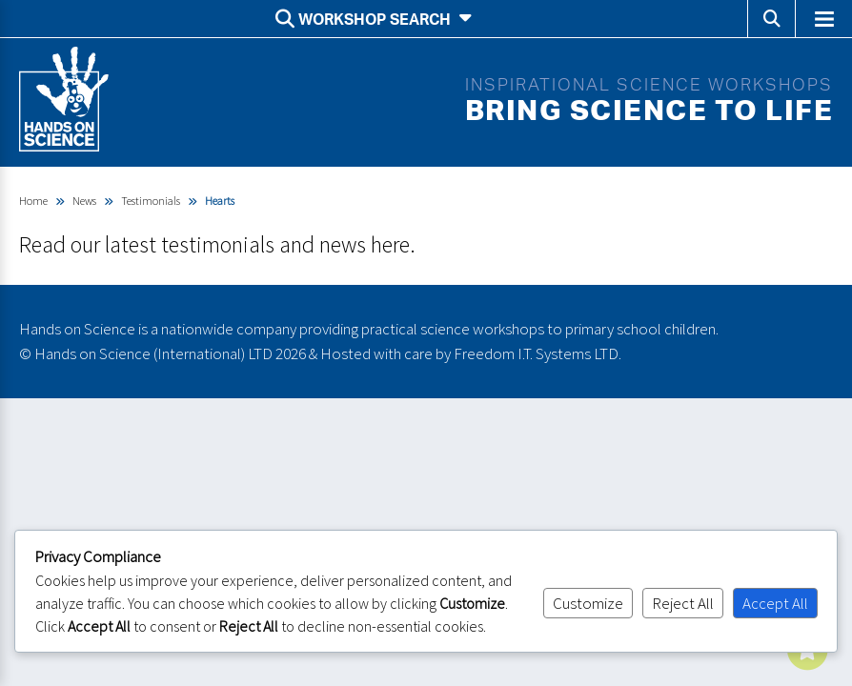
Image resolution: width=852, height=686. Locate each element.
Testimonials (150, 200)
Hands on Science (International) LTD (153, 353)
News (84, 200)
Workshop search (373, 19)
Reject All (683, 603)
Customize (588, 603)
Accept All (775, 603)
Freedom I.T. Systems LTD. (537, 353)
